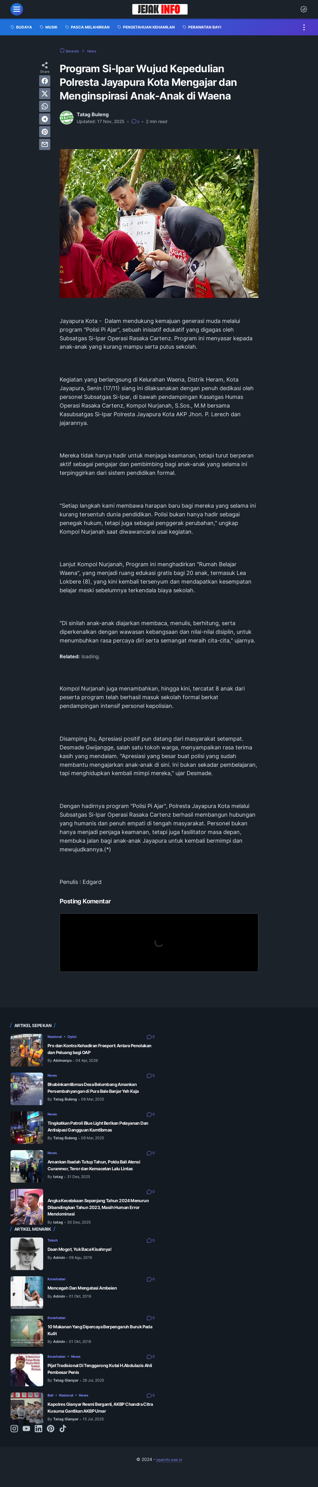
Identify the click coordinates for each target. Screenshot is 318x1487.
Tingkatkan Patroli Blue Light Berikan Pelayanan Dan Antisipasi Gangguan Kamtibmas (93, 1133)
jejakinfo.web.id (169, 1474)
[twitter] (44, 93)
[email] (44, 144)
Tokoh (54, 1251)
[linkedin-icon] (38, 1444)
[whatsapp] (44, 106)
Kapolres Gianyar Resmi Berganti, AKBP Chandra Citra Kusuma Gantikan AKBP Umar (96, 1422)
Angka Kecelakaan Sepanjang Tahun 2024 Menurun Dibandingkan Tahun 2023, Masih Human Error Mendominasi (101, 1218)
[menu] (17, 9)
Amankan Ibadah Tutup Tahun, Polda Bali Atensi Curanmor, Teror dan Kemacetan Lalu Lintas (97, 1175)
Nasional (57, 1036)
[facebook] (44, 80)
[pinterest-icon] (50, 1444)
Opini (77, 1036)
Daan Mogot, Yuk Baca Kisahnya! (88, 1260)
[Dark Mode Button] (303, 9)
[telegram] (44, 119)
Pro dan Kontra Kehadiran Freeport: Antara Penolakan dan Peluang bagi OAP (99, 1049)
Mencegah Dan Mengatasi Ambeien (91, 1299)
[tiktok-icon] (62, 1444)
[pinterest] (44, 131)
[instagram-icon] (14, 1444)
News (53, 1075)
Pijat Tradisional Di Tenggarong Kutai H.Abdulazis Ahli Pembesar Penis (92, 1380)
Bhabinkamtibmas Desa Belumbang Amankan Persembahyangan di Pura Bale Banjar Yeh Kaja (98, 1091)
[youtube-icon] (26, 1444)
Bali (51, 1406)
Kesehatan (59, 1289)
